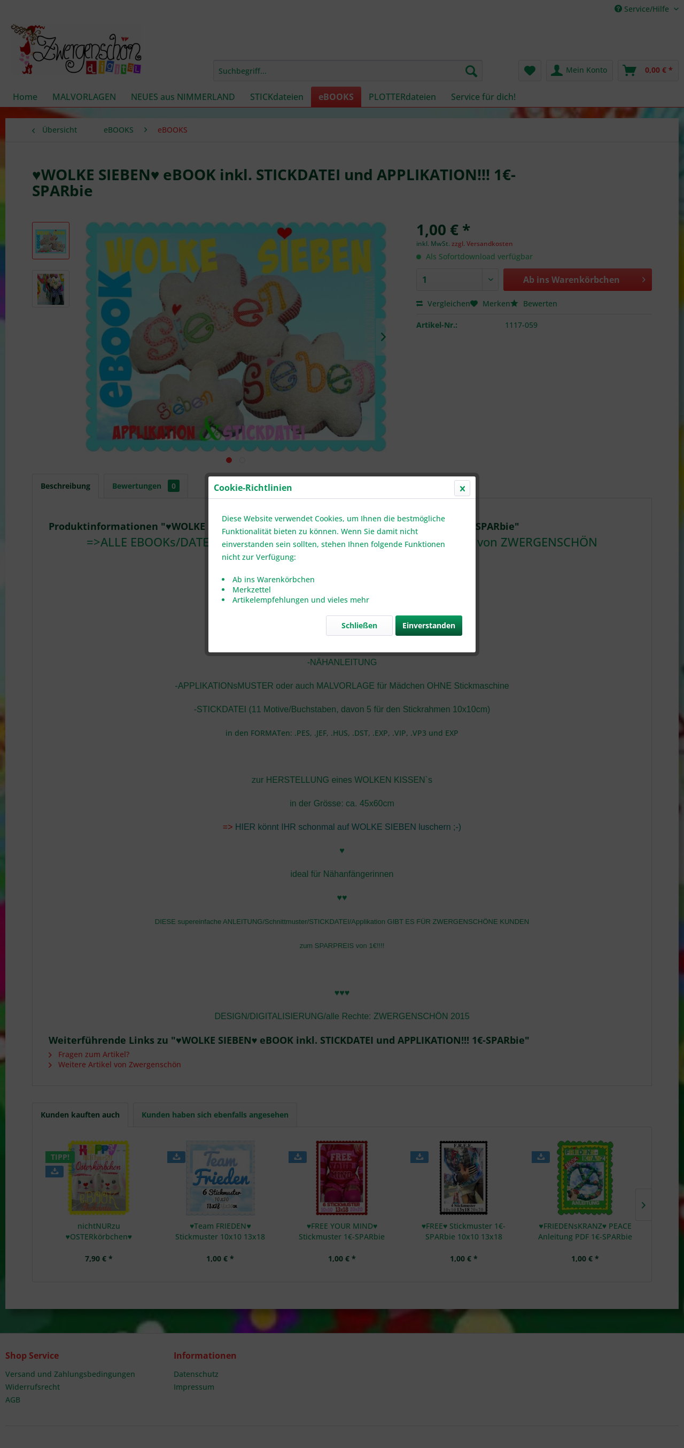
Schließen (359, 254)
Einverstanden (428, 254)
